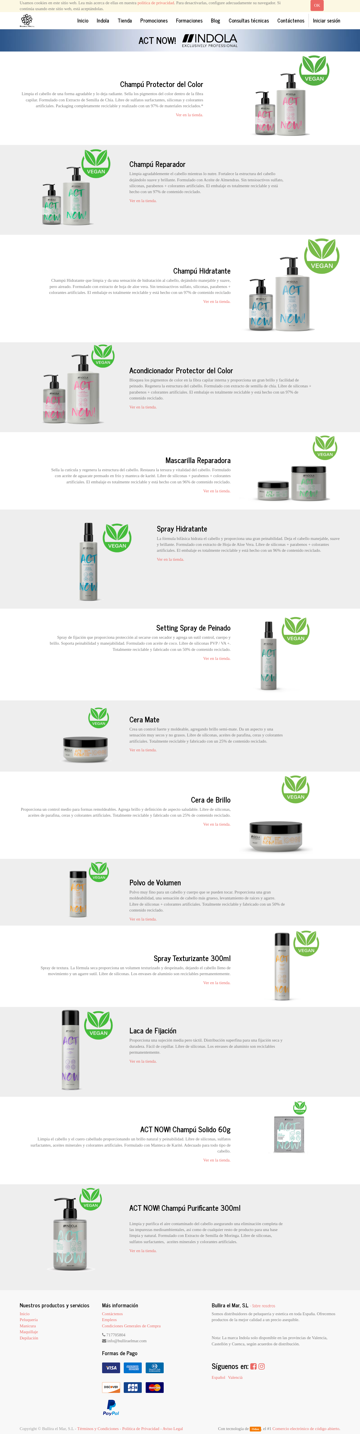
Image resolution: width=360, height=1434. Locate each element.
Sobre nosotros (263, 1305)
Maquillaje (29, 1332)
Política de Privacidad (140, 1428)
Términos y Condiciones (98, 1428)
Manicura (28, 1326)
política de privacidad (156, 3)
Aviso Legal (173, 1428)
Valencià (235, 1377)
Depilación (29, 1338)
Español (218, 1377)
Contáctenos (112, 1314)
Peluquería (29, 1319)
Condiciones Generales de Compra (131, 1326)
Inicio (25, 1314)
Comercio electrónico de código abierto (306, 1428)
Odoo (255, 1429)
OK (317, 5)
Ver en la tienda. (189, 115)
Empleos (109, 1319)
